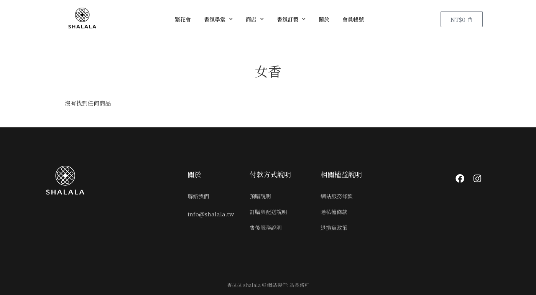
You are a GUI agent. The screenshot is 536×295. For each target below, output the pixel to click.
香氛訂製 (291, 19)
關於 (324, 19)
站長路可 (299, 284)
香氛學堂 (218, 19)
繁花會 (183, 19)
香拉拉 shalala (244, 284)
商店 (255, 19)
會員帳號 (353, 19)
